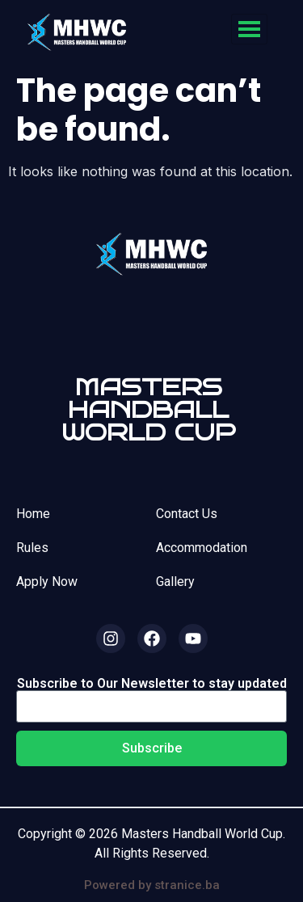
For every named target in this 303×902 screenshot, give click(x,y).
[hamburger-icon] (249, 29)
